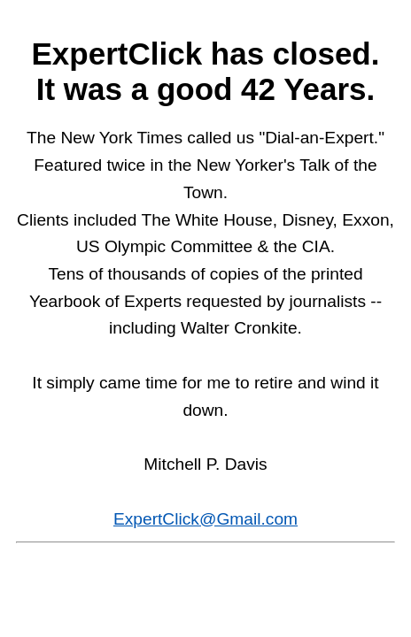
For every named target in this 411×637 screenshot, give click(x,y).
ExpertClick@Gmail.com (205, 519)
